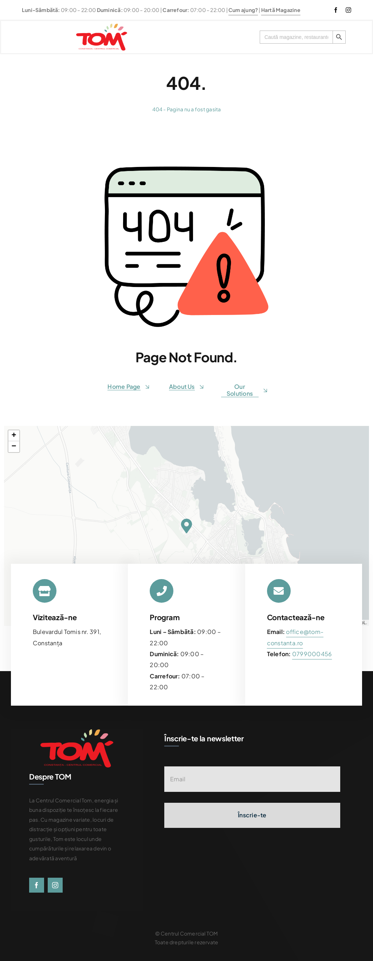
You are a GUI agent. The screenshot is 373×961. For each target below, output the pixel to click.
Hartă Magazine (281, 10)
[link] (312, 654)
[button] (186, 526)
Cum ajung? (243, 10)
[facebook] (335, 10)
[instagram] (348, 10)
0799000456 (312, 654)
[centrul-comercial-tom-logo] (101, 26)
